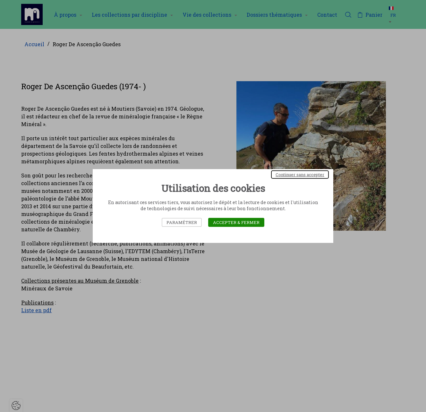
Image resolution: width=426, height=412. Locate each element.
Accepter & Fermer (236, 222)
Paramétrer (181, 222)
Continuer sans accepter (300, 174)
